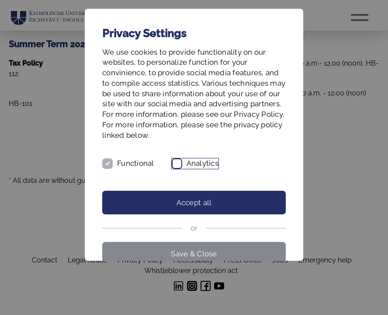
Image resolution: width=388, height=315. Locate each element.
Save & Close (194, 253)
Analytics (202, 163)
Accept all (194, 202)
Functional (135, 163)
